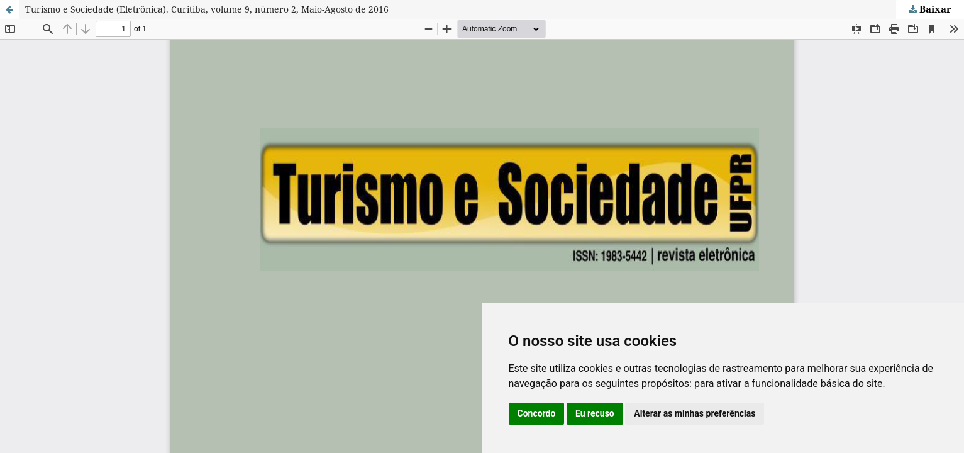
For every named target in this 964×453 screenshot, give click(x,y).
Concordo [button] (537, 413)
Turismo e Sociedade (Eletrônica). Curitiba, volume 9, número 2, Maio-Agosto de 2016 (207, 9)
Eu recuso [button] (594, 413)
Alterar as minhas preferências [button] (694, 413)
